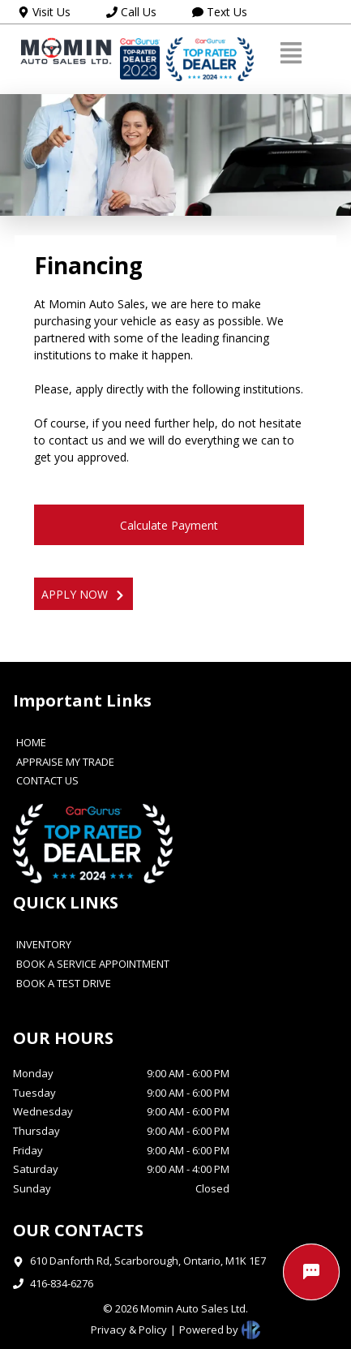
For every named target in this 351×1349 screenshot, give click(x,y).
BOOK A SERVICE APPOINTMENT (92, 964)
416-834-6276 (61, 1283)
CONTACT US (47, 781)
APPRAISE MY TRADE (65, 762)
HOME (31, 743)
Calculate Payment (169, 525)
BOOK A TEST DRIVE (63, 983)
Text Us (219, 11)
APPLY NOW (83, 594)
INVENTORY (43, 945)
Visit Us (44, 11)
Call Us (131, 11)
